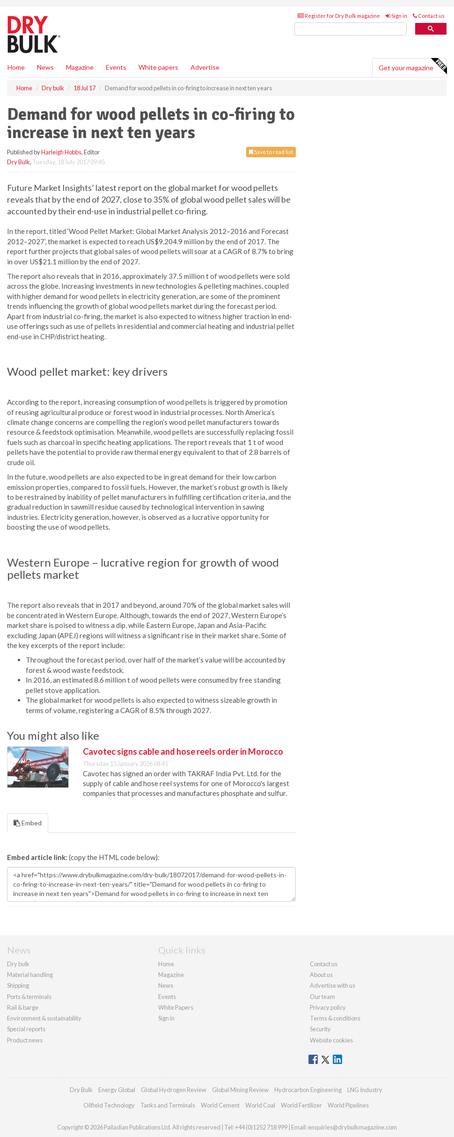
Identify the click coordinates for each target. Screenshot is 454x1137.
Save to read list (271, 151)
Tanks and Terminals (167, 1105)
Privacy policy (328, 1007)
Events (116, 67)
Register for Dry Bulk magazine (339, 16)
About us (321, 974)
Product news (25, 1040)
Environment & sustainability (44, 1018)
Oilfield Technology (109, 1105)
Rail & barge (22, 1007)
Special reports (26, 1029)
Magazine (80, 67)
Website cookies (331, 1040)
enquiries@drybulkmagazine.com (352, 1127)
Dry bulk (18, 964)
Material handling (30, 974)
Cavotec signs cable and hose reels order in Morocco (183, 751)
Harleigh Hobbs (61, 152)
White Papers (175, 1007)
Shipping (18, 985)
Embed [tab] (28, 823)
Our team (322, 996)
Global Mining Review (240, 1089)
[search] (350, 29)
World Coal (260, 1105)
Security (320, 1029)
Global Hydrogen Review (173, 1089)
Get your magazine (413, 66)
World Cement (220, 1105)
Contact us (429, 16)
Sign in (396, 16)
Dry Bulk (18, 162)
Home (16, 67)
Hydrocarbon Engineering (308, 1089)
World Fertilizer (301, 1105)
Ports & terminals (29, 996)
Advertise (205, 67)
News (165, 985)
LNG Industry (364, 1089)
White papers (158, 67)
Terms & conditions (335, 1018)
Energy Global (116, 1089)
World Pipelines (348, 1105)
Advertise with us (332, 985)
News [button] (45, 67)
